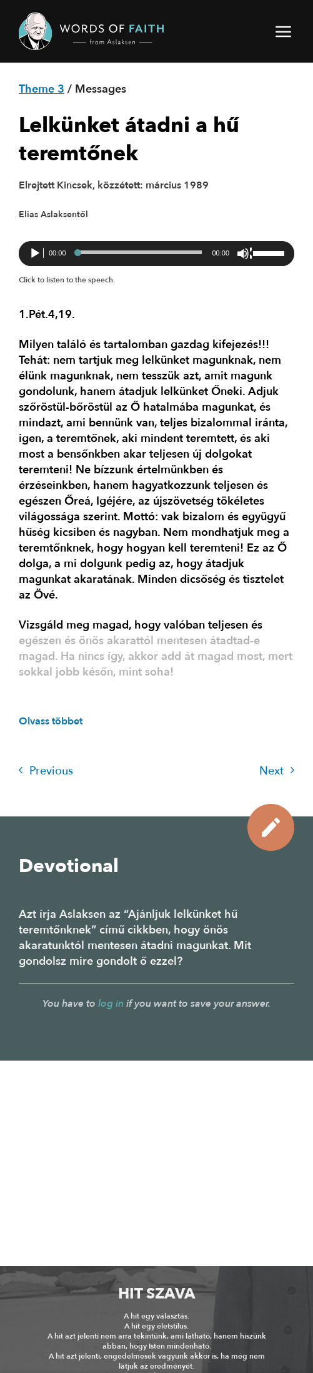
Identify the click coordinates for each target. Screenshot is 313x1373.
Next (276, 771)
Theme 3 (41, 89)
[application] (156, 253)
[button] (284, 31)
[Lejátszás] (36, 253)
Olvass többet (50, 721)
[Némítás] (244, 253)
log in (111, 1003)
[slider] (139, 252)
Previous (46, 771)
